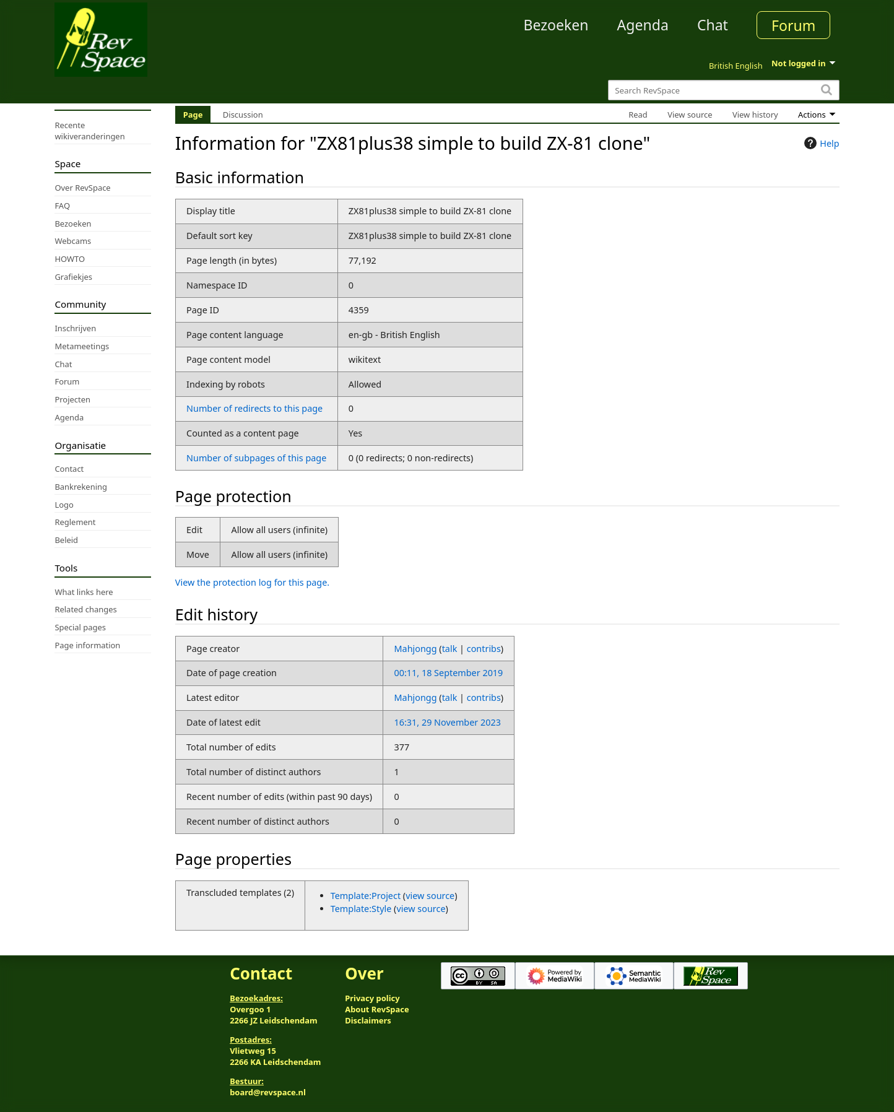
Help (820, 143)
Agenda (643, 25)
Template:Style (361, 908)
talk (450, 648)
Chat (712, 25)
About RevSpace (377, 1009)
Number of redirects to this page (254, 408)
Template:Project (366, 895)
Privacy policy (372, 998)
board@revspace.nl (268, 1092)
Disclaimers (368, 1020)
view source (430, 895)
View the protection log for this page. (252, 582)
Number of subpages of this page (256, 458)
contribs (484, 648)
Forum (793, 25)
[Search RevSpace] (723, 90)
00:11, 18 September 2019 (448, 673)
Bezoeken (556, 25)
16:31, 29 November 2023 (447, 722)
